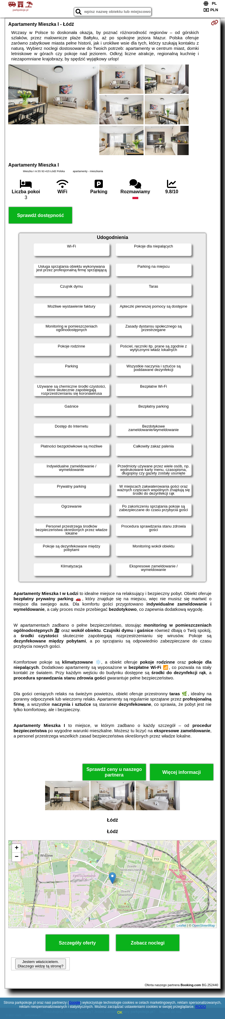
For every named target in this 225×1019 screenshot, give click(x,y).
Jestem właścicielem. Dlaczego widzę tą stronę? (40, 963)
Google (74, 1003)
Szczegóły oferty (77, 942)
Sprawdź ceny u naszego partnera (114, 772)
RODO (200, 1007)
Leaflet (181, 925)
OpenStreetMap (203, 925)
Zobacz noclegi (148, 942)
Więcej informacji (181, 772)
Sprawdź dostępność (40, 215)
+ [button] (16, 848)
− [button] (16, 857)
